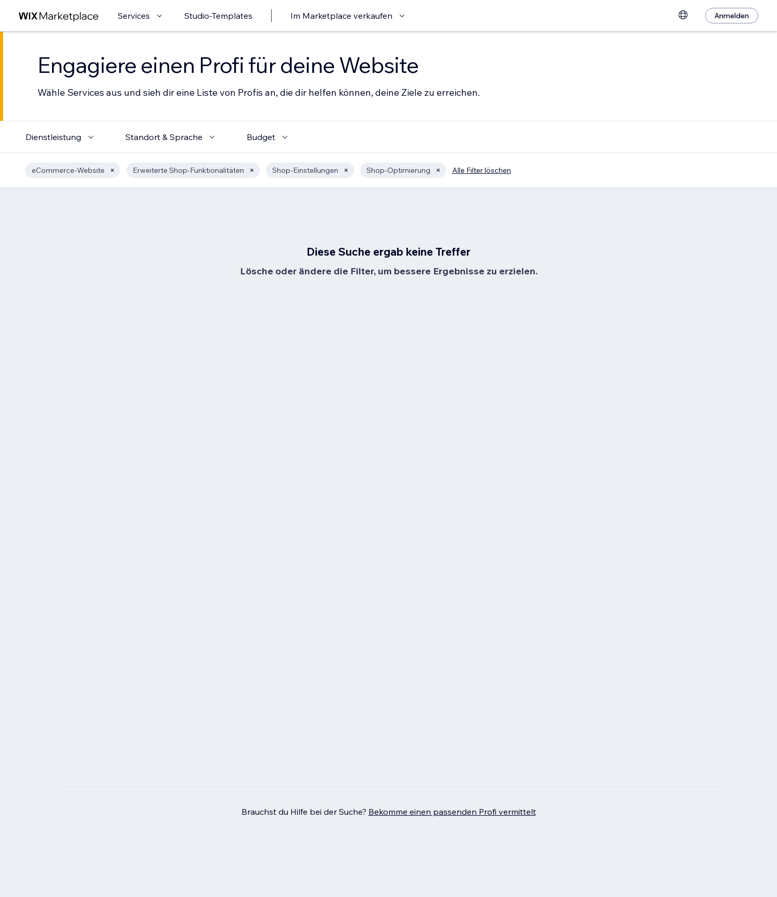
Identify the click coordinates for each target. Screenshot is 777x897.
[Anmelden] (731, 15)
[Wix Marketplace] (59, 16)
